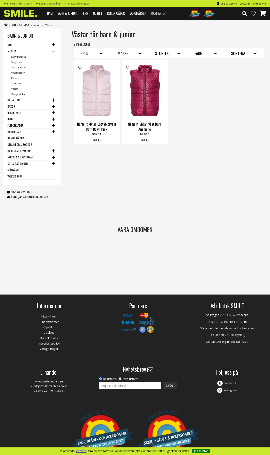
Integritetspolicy (49, 343)
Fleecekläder (15, 125)
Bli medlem (259, 3)
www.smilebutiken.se (49, 381)
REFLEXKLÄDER (116, 13)
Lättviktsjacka (18, 56)
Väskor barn (14, 176)
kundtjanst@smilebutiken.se (29, 197)
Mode (10, 44)
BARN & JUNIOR (66, 13)
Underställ (14, 132)
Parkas (14, 78)
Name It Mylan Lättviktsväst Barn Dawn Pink (96, 126)
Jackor (37, 25)
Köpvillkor (49, 327)
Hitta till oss (49, 316)
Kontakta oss (49, 338)
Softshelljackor (19, 67)
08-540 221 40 (228, 3)
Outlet (97, 13)
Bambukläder (15, 138)
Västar (48, 25)
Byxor (11, 106)
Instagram (230, 390)
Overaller (13, 100)
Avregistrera (131, 379)
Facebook (230, 383)
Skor (10, 119)
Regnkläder (14, 112)
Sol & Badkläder (17, 163)
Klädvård (13, 170)
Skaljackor (16, 62)
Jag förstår (201, 451)
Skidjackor (17, 83)
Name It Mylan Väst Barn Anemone (145, 126)
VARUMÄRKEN (138, 13)
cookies (81, 451)
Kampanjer (158, 13)
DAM (50, 13)
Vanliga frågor (49, 349)
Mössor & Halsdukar (20, 157)
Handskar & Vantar (19, 151)
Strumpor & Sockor (19, 144)
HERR (84, 13)
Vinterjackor (18, 72)
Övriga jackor (18, 94)
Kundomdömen (49, 322)
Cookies (49, 332)
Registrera (110, 379)
